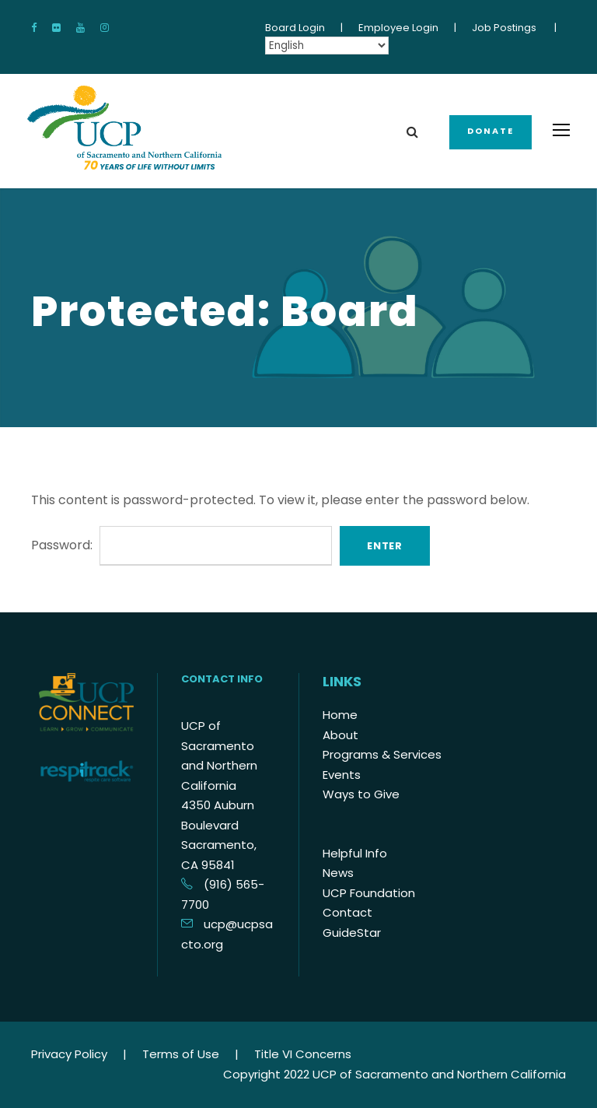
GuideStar (352, 932)
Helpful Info (355, 853)
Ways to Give (361, 794)
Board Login (295, 27)
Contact (347, 912)
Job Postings (504, 27)
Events (342, 774)
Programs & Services (382, 754)
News (338, 872)
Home (340, 715)
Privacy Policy (69, 1054)
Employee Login (398, 27)
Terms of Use (180, 1054)
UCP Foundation (369, 893)
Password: (181, 545)
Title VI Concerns (302, 1054)
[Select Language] (327, 45)
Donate (490, 130)
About (340, 735)
